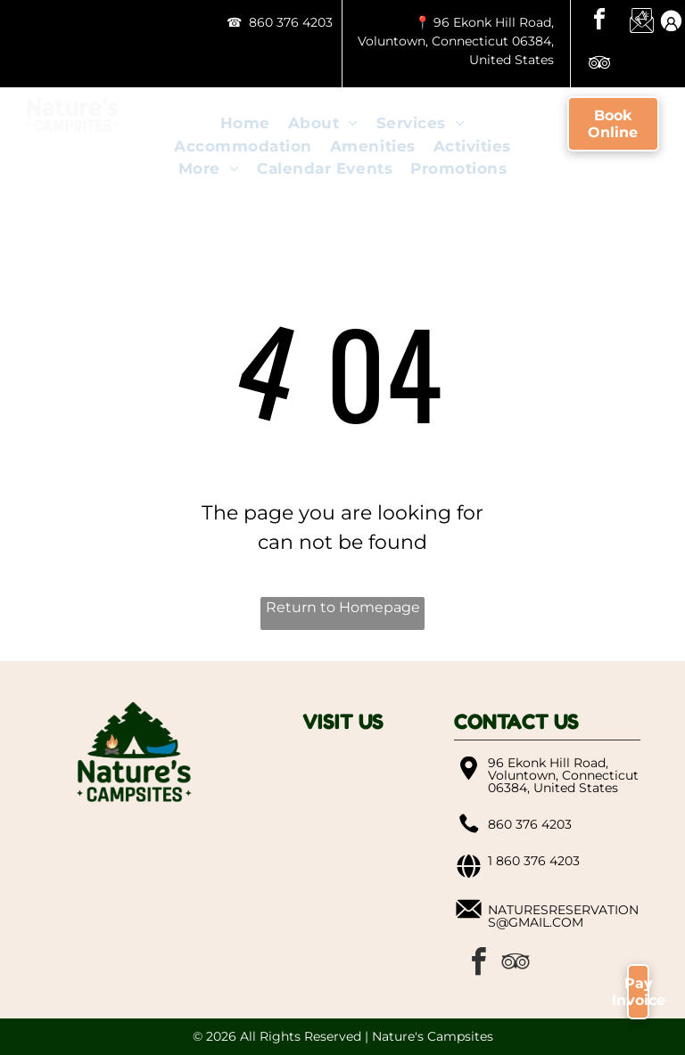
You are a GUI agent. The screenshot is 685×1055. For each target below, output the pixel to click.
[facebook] (599, 22)
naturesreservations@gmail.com (563, 916)
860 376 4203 (291, 22)
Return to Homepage (343, 607)
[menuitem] (245, 123)
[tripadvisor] (599, 65)
